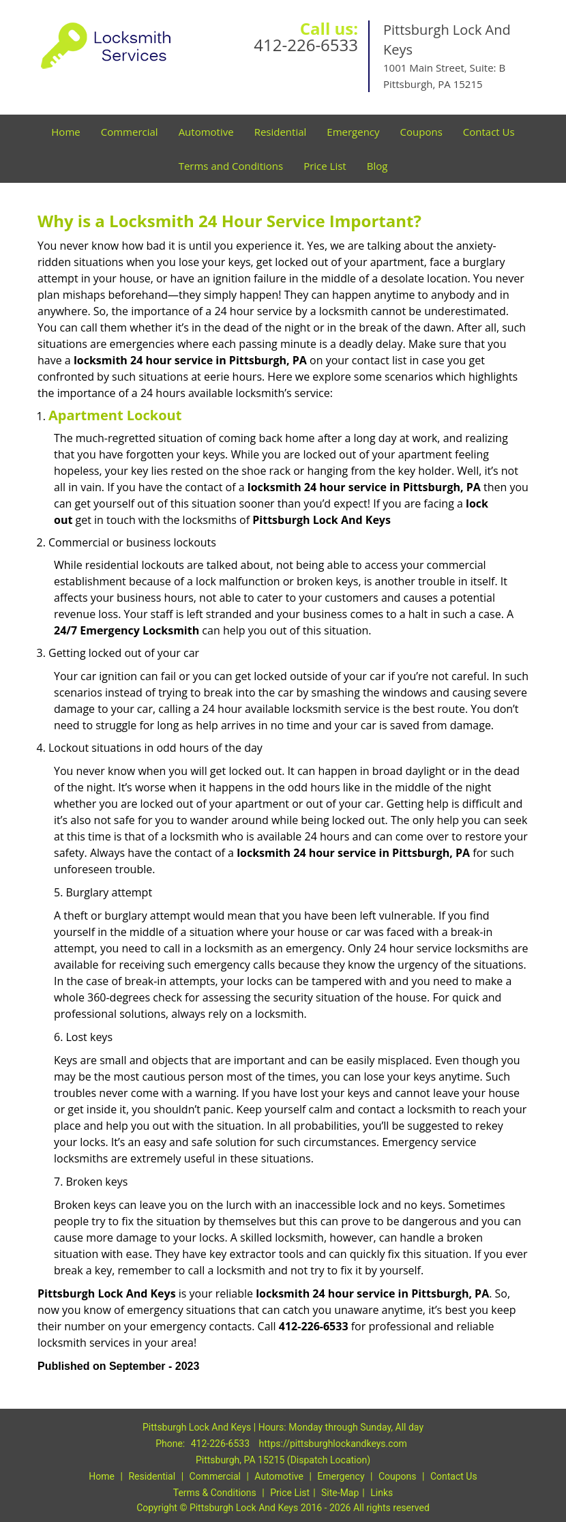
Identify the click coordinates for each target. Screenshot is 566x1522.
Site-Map (340, 1492)
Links (381, 1492)
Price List (324, 166)
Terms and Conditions (231, 166)
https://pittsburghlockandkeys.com (333, 1443)
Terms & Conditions (214, 1492)
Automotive (206, 131)
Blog (377, 166)
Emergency (353, 131)
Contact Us (489, 131)
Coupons (421, 131)
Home (65, 131)
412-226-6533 (306, 44)
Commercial (129, 131)
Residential (280, 131)
